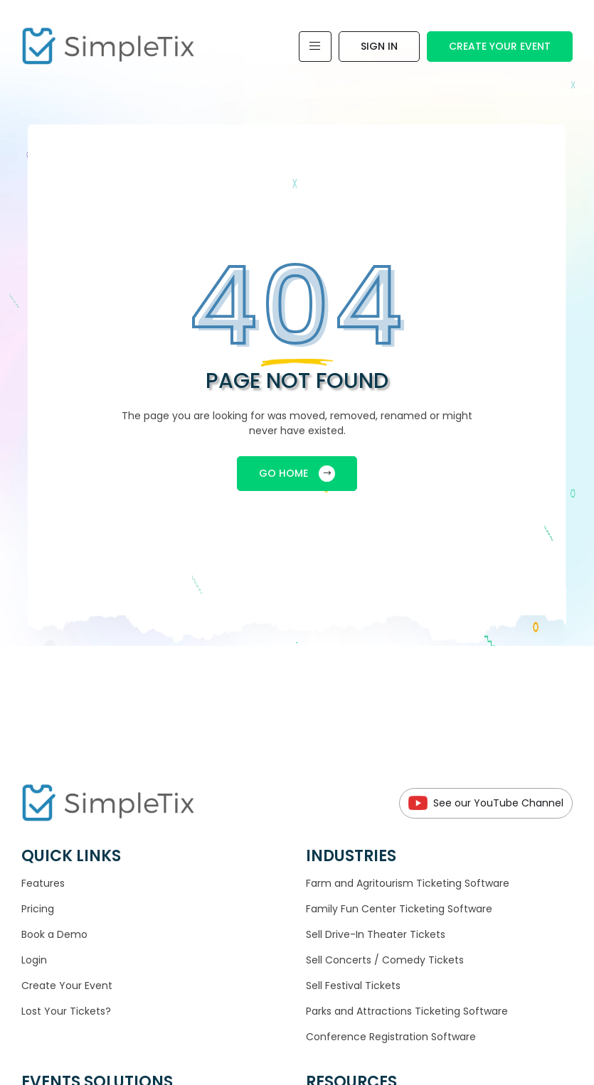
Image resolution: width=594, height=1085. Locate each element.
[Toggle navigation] (315, 46)
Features (43, 883)
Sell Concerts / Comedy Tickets (385, 960)
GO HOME (297, 473)
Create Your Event (500, 46)
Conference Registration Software (391, 1037)
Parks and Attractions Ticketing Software (407, 1011)
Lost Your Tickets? (66, 1011)
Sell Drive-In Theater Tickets (375, 934)
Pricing (37, 909)
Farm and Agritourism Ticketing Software (407, 883)
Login (34, 960)
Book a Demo (54, 934)
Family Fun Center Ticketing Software (399, 909)
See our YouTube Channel (485, 803)
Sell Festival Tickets (353, 985)
